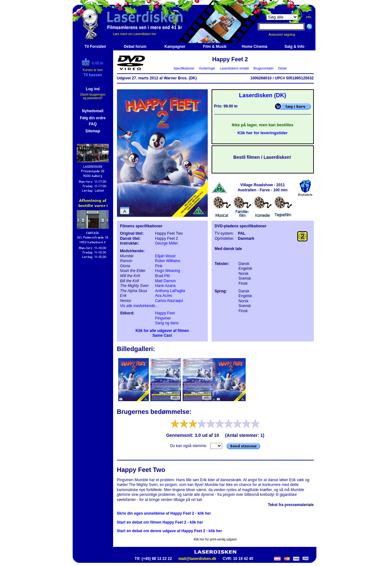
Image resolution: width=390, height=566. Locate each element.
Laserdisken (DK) (262, 95)
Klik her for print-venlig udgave (215, 539)
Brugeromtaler (263, 68)
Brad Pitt (162, 276)
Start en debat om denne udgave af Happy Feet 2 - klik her (169, 531)
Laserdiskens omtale (234, 68)
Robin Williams (167, 261)
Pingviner (163, 318)
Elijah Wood (165, 256)
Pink (158, 266)
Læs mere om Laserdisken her (134, 34)
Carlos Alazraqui (169, 300)
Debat (282, 68)
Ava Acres (163, 295)
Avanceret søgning (285, 34)
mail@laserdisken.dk (197, 558)
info (308, 17)
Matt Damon (165, 281)
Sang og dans (167, 323)
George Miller (166, 243)
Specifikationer (184, 68)
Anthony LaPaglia (170, 291)
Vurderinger (207, 68)
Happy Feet (165, 313)
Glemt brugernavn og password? (92, 96)
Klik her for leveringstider (262, 132)
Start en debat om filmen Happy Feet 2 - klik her (160, 522)
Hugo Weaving (167, 270)
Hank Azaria (165, 285)
